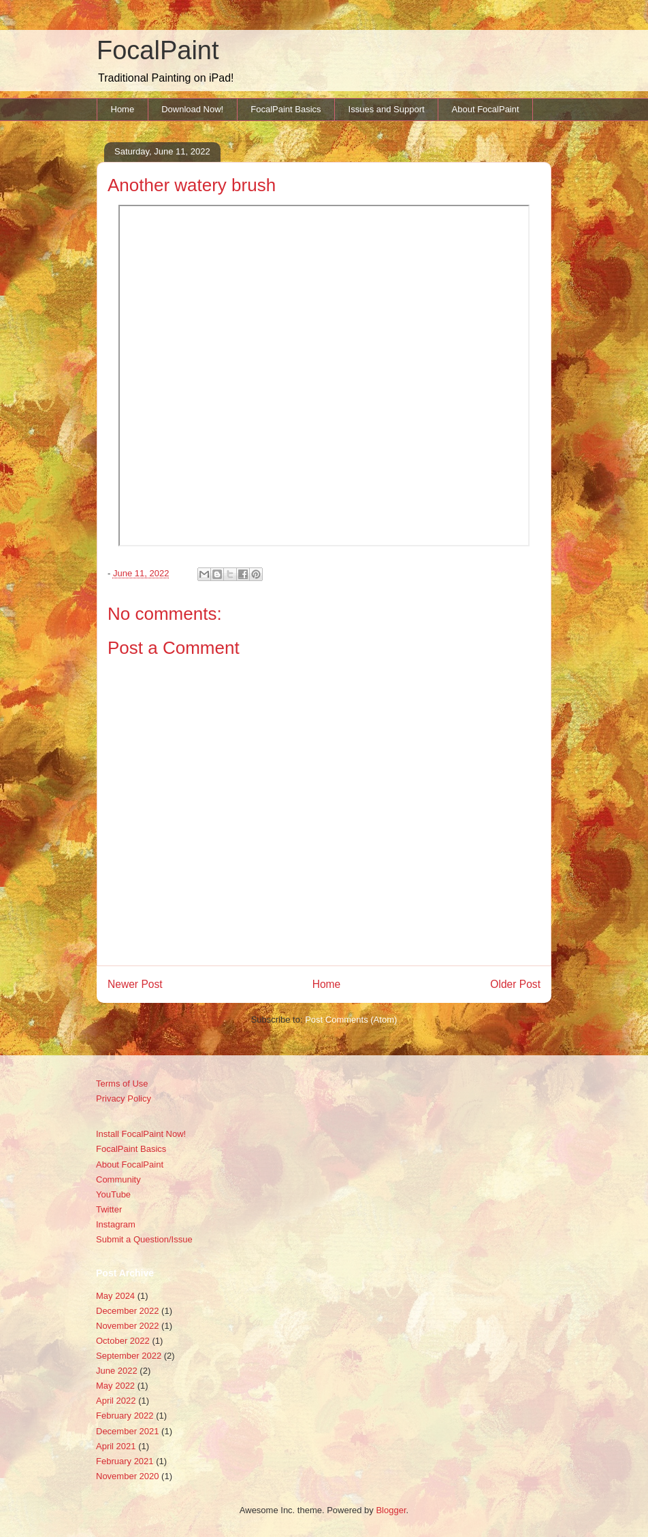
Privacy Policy (123, 1098)
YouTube (113, 1194)
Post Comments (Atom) (351, 1019)
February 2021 (125, 1461)
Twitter (109, 1209)
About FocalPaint (485, 109)
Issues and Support (387, 109)
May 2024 (115, 1296)
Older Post (515, 984)
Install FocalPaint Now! (141, 1134)
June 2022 (116, 1371)
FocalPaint (158, 50)
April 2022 (116, 1400)
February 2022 (125, 1415)
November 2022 (127, 1326)
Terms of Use (122, 1083)
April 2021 (116, 1446)
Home (123, 109)
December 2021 (127, 1431)
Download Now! (192, 109)
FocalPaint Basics (285, 109)
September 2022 (128, 1356)
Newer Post (135, 984)
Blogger (391, 1510)
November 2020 (127, 1476)
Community (118, 1179)
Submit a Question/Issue (144, 1239)
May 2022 (115, 1386)
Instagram (115, 1224)
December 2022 (127, 1311)
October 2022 (123, 1341)
